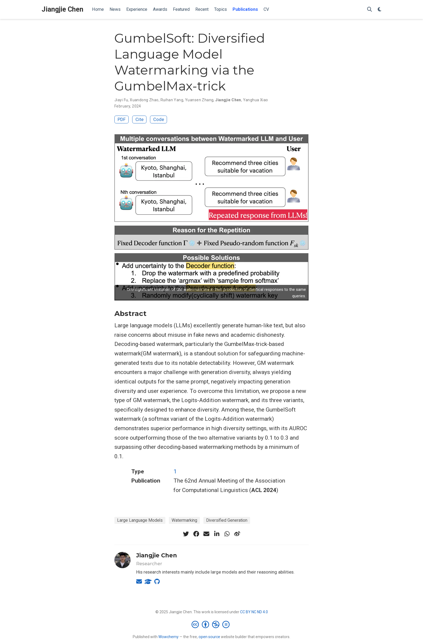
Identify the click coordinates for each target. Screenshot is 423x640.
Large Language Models (140, 520)
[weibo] (237, 534)
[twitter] (186, 534)
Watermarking (184, 520)
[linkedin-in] (217, 534)
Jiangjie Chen (62, 9)
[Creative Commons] (212, 624)
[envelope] (206, 534)
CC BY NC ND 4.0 (254, 612)
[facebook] (196, 534)
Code (158, 119)
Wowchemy (168, 637)
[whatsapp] (227, 534)
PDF (122, 119)
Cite (139, 119)
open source (209, 637)
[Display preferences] (379, 9)
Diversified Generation (226, 520)
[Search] (369, 9)
